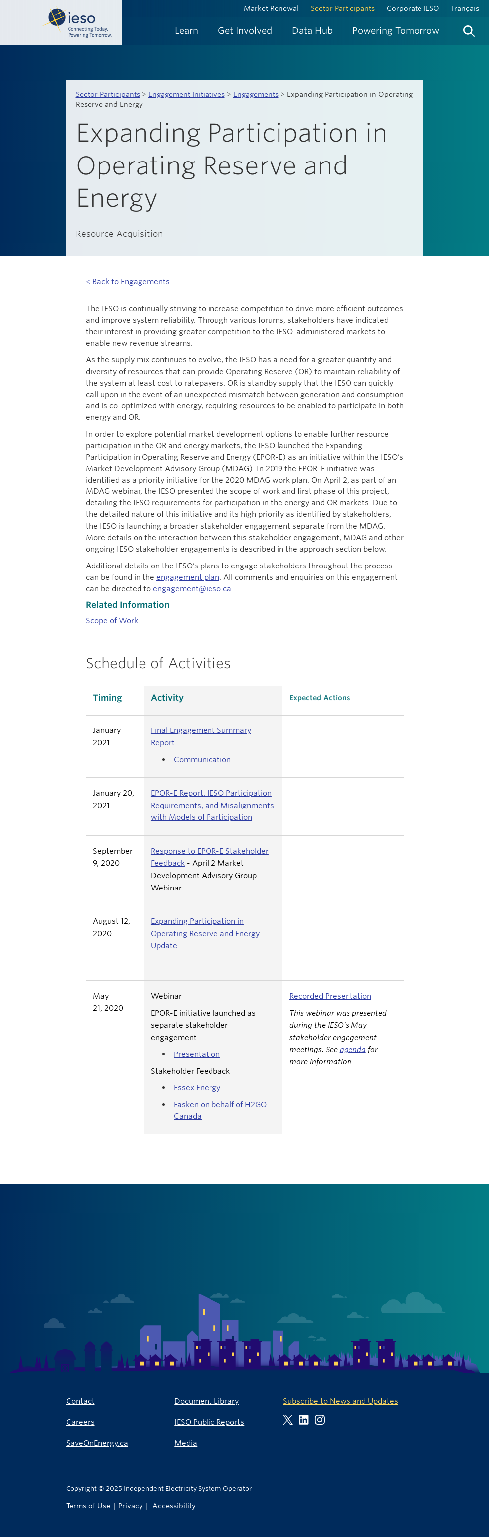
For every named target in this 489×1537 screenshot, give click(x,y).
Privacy (130, 1505)
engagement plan (187, 577)
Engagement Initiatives (186, 94)
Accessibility (174, 1505)
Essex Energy (197, 1087)
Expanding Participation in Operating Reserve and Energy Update (205, 933)
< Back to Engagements (128, 281)
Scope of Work (112, 620)
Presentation (197, 1054)
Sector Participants (343, 8)
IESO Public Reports (209, 1422)
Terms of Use (88, 1505)
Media (185, 1443)
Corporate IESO (413, 8)
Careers (80, 1422)
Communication (202, 759)
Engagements (256, 94)
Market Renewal (271, 8)
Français (465, 8)
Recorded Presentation (330, 996)
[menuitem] (186, 30)
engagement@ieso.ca (192, 588)
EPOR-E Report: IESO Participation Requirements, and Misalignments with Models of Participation (212, 805)
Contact (80, 1401)
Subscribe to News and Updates (340, 1401)
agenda (353, 1049)
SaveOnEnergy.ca (97, 1443)
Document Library (206, 1401)
